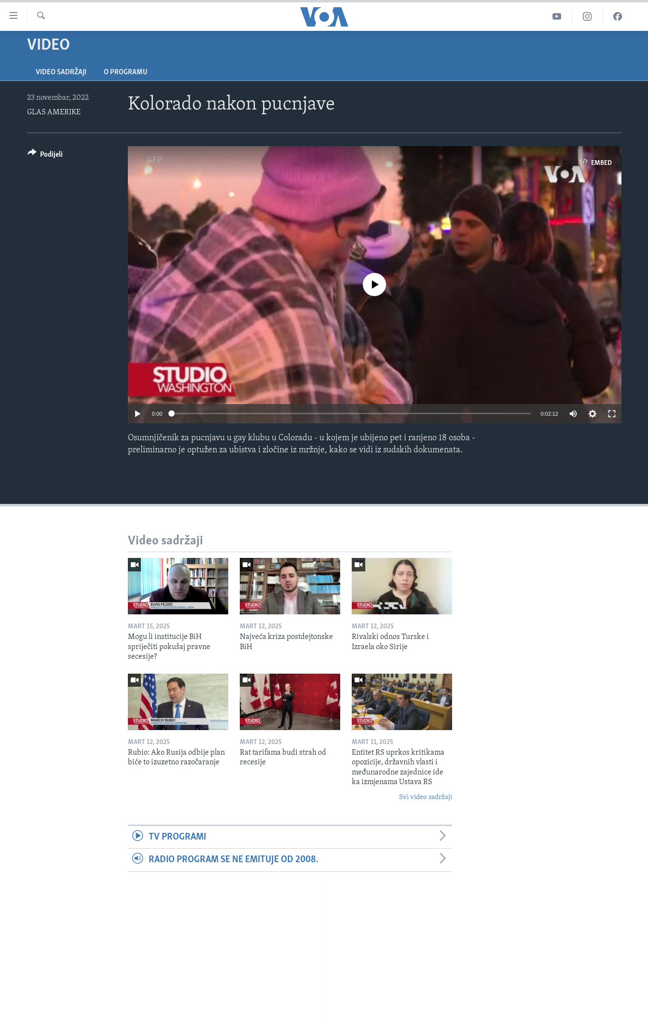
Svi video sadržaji (425, 797)
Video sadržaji (61, 72)
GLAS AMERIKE (54, 112)
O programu (126, 72)
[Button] (45, 156)
